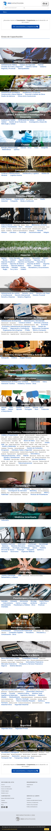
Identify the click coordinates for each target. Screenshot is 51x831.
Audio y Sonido (37, 630)
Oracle (21, 442)
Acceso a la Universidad (39, 227)
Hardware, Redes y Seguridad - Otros (29, 452)
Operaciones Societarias (40, 328)
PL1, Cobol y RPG (6, 440)
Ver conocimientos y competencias (25, 26)
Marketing (33, 491)
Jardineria (33, 603)
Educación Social (36, 228)
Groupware (5, 450)
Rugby (5, 269)
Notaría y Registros (24, 297)
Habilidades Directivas (29, 324)
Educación (28, 227)
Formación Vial (6, 758)
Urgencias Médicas (27, 551)
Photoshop (10, 448)
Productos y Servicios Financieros (31, 664)
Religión (46, 232)
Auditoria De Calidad (8, 120)
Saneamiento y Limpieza (9, 577)
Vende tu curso (4, 793)
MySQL (17, 442)
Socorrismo (14, 551)
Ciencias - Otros (25, 148)
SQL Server (26, 442)
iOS (33, 457)
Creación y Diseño (25, 196)
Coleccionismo (8, 603)
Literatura (12, 232)
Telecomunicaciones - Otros (11, 465)
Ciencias (25, 144)
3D (17, 446)
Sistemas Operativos (39, 459)
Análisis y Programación (9, 435)
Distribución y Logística (31, 173)
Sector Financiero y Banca (25, 655)
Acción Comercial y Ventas (10, 489)
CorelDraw (28, 446)
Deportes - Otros (39, 260)
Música (23, 225)
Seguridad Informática (22, 453)
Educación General (26, 228)
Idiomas (25, 404)
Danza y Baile (17, 225)
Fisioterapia (32, 544)
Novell (11, 461)
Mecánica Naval (26, 754)
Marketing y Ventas (25, 486)
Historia (4, 232)
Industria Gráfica (23, 693)
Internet (26, 456)
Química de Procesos (37, 702)
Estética (14, 358)
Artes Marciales (14, 258)
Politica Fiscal (19, 662)
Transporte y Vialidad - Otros (24, 758)
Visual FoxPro (38, 442)
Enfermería (21, 544)
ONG (19, 575)
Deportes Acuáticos (8, 262)
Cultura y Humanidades (25, 222)
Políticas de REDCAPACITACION (34, 800)
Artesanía (13, 601)
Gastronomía (35, 382)
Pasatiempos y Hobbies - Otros (24, 605)
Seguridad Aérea (43, 754)
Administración (4, 322)
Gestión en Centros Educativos (20, 230)
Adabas (42, 440)
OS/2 (15, 461)
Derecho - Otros (27, 293)
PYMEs (27, 330)
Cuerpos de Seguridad (27, 65)
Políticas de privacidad (32, 804)
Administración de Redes (39, 450)
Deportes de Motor (33, 264)
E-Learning (8, 228)
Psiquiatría (30, 550)
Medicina (5, 546)
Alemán (3, 407)
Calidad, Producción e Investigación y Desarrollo (25, 115)
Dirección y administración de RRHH (9, 332)
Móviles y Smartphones (12, 457)
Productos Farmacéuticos (24, 702)
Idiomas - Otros (38, 407)
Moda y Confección (27, 201)
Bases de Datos (29, 441)
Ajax (7, 444)
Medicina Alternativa (18, 546)
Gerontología (43, 544)
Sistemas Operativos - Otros (24, 461)
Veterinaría (5, 520)
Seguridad (25, 725)
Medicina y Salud (25, 541)
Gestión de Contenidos (34, 448)
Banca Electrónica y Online (10, 658)
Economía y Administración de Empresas (25, 318)
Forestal (12, 693)
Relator (28, 786)
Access (37, 440)
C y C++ (10, 437)
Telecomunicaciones (25, 463)
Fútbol (29, 266)
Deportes (25, 255)
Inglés (3, 409)
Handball (15, 267)
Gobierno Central (31, 67)
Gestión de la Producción (17, 122)
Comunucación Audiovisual (23, 631)
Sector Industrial (25, 686)
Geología (40, 699)
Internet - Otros (40, 455)
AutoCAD (22, 446)
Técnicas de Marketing (35, 492)
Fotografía (14, 201)
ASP (6, 437)
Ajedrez (4, 258)
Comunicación (6, 631)
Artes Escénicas (6, 225)
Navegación (34, 754)
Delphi (21, 437)
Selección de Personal (25, 334)
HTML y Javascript (42, 444)
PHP (48, 439)
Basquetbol (36, 258)
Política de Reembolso (32, 806)
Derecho (25, 290)
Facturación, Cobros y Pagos (8, 662)
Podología (20, 550)
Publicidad (24, 494)
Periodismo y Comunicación (25, 627)
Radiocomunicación (38, 463)
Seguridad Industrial (21, 704)
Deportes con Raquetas (26, 262)
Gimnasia (37, 266)
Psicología (22, 232)
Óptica (34, 548)
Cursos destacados (6, 786)
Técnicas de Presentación (39, 494)
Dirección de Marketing (43, 490)
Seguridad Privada (21, 728)
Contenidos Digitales (16, 632)
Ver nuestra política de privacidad (9, 829)
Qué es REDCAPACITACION (7, 798)
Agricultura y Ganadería (9, 690)
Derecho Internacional (22, 295)
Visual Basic (15, 440)
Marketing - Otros (5, 492)
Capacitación (30, 784)
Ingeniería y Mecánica (27, 695)
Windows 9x (5, 463)
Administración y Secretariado (34, 321)
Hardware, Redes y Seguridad (22, 450)
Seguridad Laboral (14, 334)
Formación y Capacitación (26, 332)
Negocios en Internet (36, 489)
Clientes (3, 800)
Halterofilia (5, 267)
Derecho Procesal (39, 295)
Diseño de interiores (8, 96)
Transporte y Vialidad (25, 749)
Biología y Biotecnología (9, 148)
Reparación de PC (11, 453)
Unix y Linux (35, 461)
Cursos (3, 784)
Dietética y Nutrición (8, 544)
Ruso (36, 409)
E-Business (26, 489)
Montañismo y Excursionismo (38, 267)
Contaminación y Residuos (40, 697)
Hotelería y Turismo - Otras (27, 383)
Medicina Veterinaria (25, 517)
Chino (11, 407)
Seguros (4, 666)
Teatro (27, 225)
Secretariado (13, 322)
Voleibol (23, 269)
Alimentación (24, 690)
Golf (44, 266)
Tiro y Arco (14, 269)
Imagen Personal (25, 358)
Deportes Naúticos (17, 266)
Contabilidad (10, 660)
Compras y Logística (25, 170)
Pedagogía (31, 230)
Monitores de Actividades (36, 575)
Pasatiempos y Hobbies (25, 598)
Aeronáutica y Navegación (10, 752)
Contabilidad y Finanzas (30, 658)
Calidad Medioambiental (27, 697)
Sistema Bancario (16, 666)
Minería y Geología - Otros (7, 701)
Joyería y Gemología (8, 575)
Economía (44, 324)
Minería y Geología (22, 699)
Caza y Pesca (44, 601)
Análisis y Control (13, 702)
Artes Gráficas (29, 199)
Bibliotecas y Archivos (39, 225)
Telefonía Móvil (23, 465)
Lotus (44, 439)
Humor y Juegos (21, 603)
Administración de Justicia (10, 293)
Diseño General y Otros (14, 444)
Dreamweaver (24, 444)
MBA (37, 324)
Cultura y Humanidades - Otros (11, 227)
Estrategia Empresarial (6, 324)
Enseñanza (9, 230)
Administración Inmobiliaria (10, 92)
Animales (4, 601)
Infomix (12, 442)
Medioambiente (14, 697)
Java (36, 439)
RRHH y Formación (39, 330)
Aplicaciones (33, 455)
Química (16, 149)
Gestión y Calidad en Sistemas (15, 439)
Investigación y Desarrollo (38, 122)
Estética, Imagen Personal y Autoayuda (25, 355)
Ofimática (7, 459)
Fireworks (31, 444)
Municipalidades (23, 68)
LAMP (40, 439)
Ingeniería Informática (29, 439)
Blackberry (28, 457)
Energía (3, 693)
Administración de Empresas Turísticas (14, 382)
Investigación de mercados (17, 491)
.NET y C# (21, 435)
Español (18, 407)
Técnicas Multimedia (19, 448)
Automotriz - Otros (25, 756)
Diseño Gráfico (19, 199)
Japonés (19, 409)
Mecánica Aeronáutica (16, 754)
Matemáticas (6, 149)
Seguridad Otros (6, 728)
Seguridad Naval (5, 756)
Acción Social (26, 575)
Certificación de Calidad (26, 120)
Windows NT (12, 463)
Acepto (46, 829)
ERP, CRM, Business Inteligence (31, 437)
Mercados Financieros (9, 664)
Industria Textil (37, 693)
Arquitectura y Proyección (31, 92)
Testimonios (4, 802)
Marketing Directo (15, 492)
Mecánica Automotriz (36, 756)
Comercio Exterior (25, 323)
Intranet (47, 455)
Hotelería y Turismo (25, 378)
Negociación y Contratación (19, 328)
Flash (36, 444)
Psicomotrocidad (35, 232)
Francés (27, 407)
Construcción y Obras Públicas (11, 94)
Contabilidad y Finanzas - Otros (21, 660)
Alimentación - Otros (35, 689)
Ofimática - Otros (25, 459)
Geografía (44, 148)
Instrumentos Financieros (34, 662)
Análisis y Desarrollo (30, 435)
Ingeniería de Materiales (9, 695)
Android (23, 457)
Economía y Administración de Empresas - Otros (18, 326)
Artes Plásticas (6, 199)
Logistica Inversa (16, 175)
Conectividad (5, 452)
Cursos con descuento (6, 788)
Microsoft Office (15, 459)
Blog (2, 804)
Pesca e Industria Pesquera (25, 701)
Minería (45, 699)
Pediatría (43, 548)
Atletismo (26, 258)
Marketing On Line (25, 492)
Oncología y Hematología (21, 548)
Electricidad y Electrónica (35, 691)
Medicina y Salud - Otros (36, 546)
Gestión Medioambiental (7, 699)
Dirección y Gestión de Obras (35, 94)
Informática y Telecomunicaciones (25, 432)
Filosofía (40, 230)
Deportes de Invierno (17, 264)
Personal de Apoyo (8, 550)
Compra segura (5, 791)
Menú (5, 12)
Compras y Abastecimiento (10, 173)
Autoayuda (5, 358)
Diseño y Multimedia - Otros (38, 446)
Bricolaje (34, 601)
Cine (43, 630)
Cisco (48, 450)
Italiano (10, 409)
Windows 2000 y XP (44, 461)
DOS (7, 461)
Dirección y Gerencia (41, 323)
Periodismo (30, 632)
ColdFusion (16, 437)
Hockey (23, 267)
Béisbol (45, 258)
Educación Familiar (16, 228)
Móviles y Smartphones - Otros (42, 457)
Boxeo (5, 260)
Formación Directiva (18, 324)
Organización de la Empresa (12, 330)
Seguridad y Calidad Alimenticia (16, 691)
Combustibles (33, 699)
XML (20, 440)
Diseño (35, 199)
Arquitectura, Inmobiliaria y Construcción (25, 89)
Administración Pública (25, 62)
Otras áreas (25, 572)
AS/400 (3, 461)
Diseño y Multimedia (9, 446)
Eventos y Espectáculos (15, 494)
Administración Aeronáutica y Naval (28, 752)
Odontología (5, 548)
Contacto (29, 798)
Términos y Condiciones (32, 802)
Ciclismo (13, 260)
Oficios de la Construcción (27, 96)
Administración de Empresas (11, 321)
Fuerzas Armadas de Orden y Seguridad (22, 66)
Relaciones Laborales (38, 332)
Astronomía (24, 601)
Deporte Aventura (25, 260)
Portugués (28, 409)
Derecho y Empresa (8, 297)
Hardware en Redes (14, 452)
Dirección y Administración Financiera (39, 660)
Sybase (32, 442)
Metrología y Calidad (8, 124)
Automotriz (16, 756)
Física (36, 148)
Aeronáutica (41, 752)
